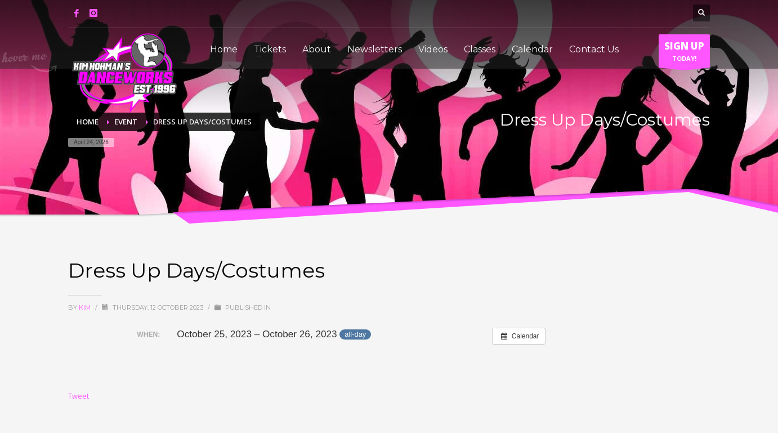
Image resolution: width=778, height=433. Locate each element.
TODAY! (684, 53)
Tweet (78, 396)
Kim (85, 307)
